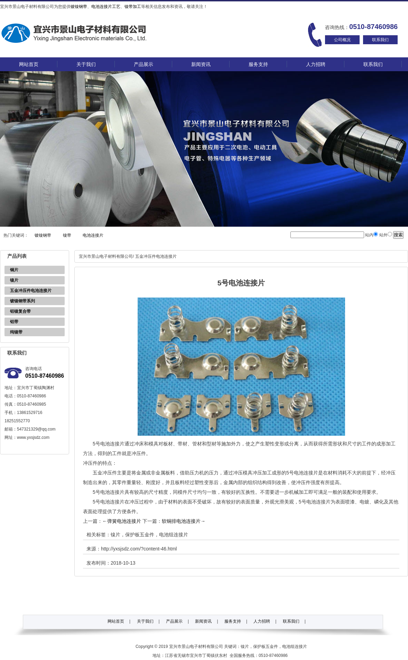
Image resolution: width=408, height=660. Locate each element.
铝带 (14, 321)
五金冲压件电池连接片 (31, 290)
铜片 (14, 269)
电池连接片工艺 (105, 6)
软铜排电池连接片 (183, 521)
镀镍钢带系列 (22, 301)
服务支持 (258, 64)
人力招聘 (315, 64)
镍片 (14, 280)
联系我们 (380, 39)
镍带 (67, 235)
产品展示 (143, 64)
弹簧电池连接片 (121, 521)
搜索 (398, 234)
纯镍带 (16, 332)
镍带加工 (132, 6)
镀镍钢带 (79, 6)
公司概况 (342, 39)
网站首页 (28, 64)
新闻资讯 (201, 64)
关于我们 (86, 64)
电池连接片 (93, 235)
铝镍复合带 (20, 311)
